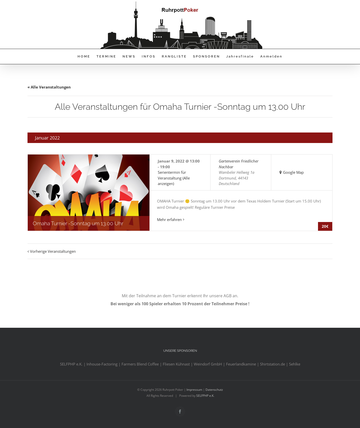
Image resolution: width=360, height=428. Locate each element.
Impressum (194, 390)
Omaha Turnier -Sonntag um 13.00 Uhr (78, 223)
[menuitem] (87, 56)
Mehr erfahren (169, 219)
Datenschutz (214, 390)
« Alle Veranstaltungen (49, 87)
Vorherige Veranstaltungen (53, 251)
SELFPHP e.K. (205, 396)
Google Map (293, 172)
